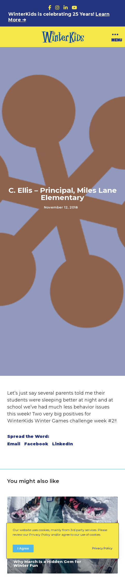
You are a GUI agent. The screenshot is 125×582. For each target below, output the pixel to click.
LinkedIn (62, 444)
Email (13, 444)
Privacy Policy (102, 548)
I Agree (23, 548)
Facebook (36, 444)
